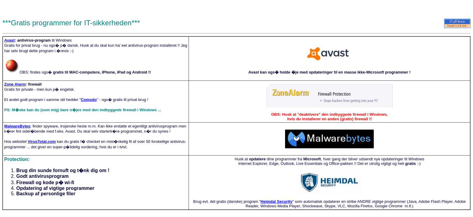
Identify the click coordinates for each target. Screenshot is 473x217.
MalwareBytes (17, 126)
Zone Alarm (15, 84)
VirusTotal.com (42, 141)
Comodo (89, 99)
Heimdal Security (277, 201)
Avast (9, 40)
